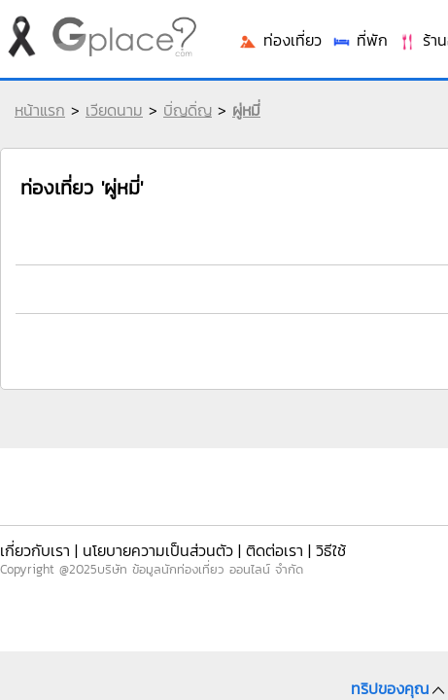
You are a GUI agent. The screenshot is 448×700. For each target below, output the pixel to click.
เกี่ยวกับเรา (35, 550)
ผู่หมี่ (246, 110)
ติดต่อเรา (274, 550)
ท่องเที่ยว (280, 40)
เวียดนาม (114, 110)
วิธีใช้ (331, 550)
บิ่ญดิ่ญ (187, 110)
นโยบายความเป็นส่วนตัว (158, 550)
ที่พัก (359, 40)
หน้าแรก (40, 110)
